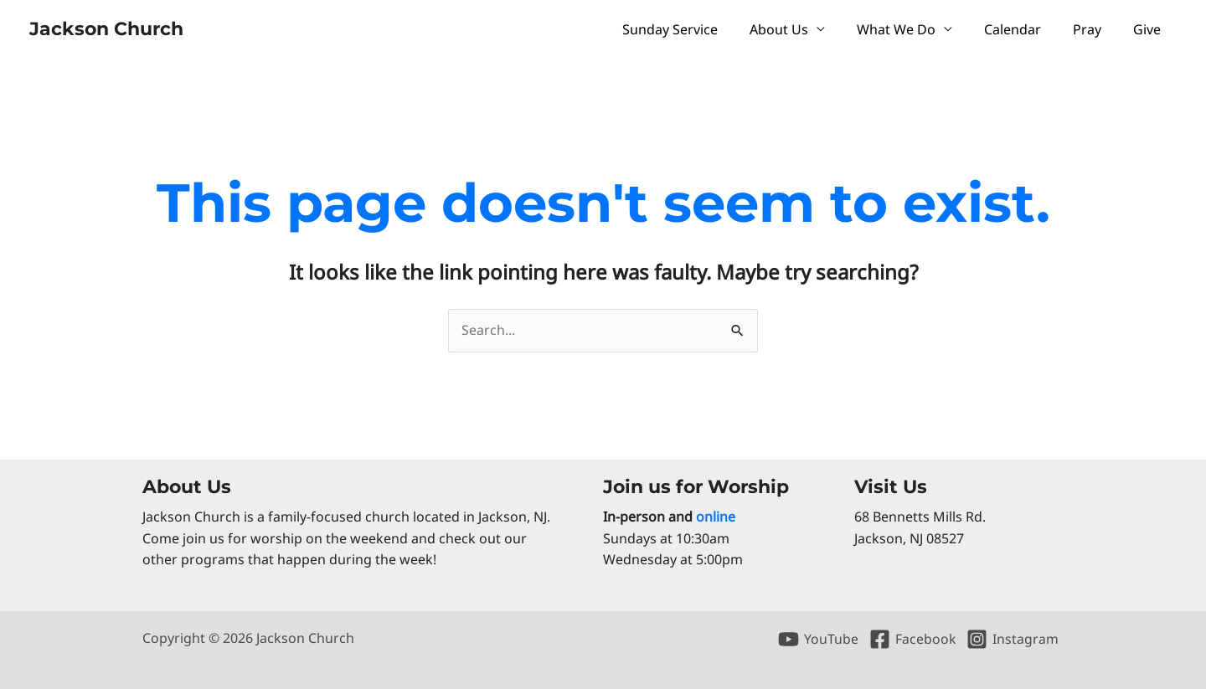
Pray (1094, 29)
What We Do (913, 29)
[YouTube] (817, 639)
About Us (801, 29)
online (715, 516)
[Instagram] (1012, 639)
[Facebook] (912, 639)
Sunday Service (697, 29)
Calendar (1025, 29)
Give (1149, 29)
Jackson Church (106, 29)
